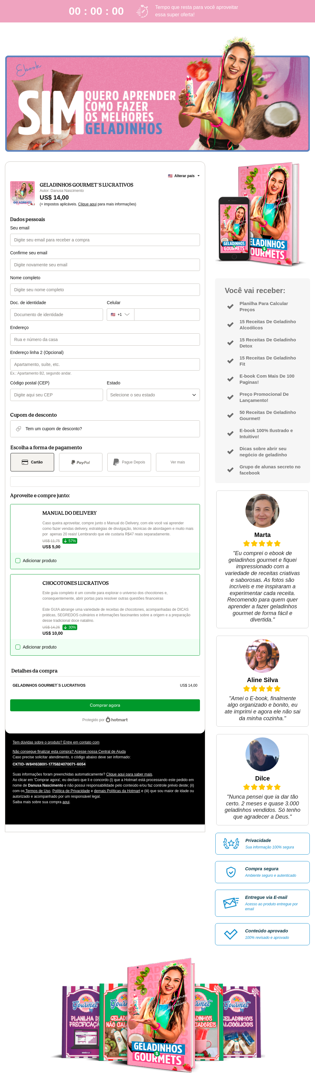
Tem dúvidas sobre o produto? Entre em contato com (56, 742)
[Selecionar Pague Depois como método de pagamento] (129, 462)
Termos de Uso (37, 791)
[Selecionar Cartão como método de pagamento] (32, 462)
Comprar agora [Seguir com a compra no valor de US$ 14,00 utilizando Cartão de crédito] (105, 705)
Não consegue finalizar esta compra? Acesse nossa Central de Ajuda (69, 751)
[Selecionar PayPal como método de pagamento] (80, 462)
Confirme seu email (28, 252)
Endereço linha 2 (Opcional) (37, 352)
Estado (113, 382)
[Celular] (167, 314)
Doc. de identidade (28, 302)
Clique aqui (87, 204)
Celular (113, 302)
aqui (66, 802)
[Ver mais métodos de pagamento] (177, 462)
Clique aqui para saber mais (129, 774)
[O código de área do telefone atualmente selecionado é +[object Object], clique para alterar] (120, 314)
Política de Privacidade (71, 791)
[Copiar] (49, 764)
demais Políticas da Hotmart (117, 791)
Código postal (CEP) (30, 382)
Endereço (19, 327)
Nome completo (25, 277)
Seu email (19, 227)
